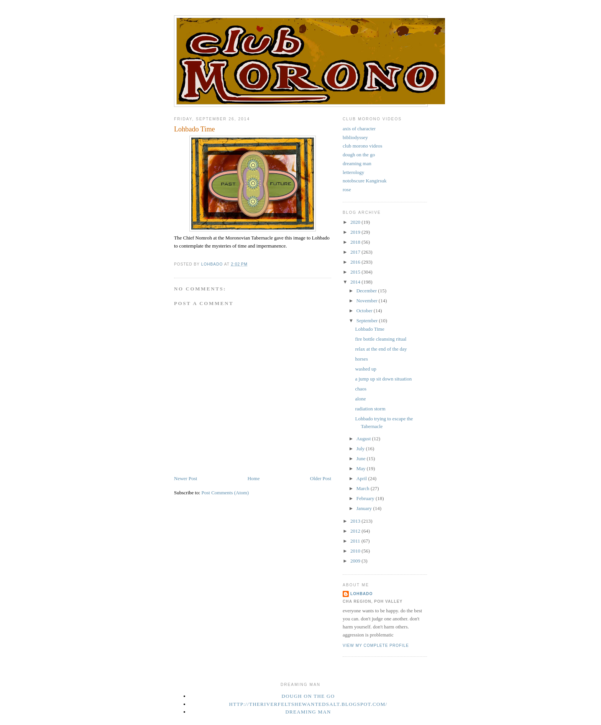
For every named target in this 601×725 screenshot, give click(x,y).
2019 (355, 232)
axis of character (359, 128)
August (364, 438)
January (364, 508)
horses (361, 359)
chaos (360, 389)
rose (347, 189)
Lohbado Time (369, 329)
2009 (355, 561)
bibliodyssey (355, 137)
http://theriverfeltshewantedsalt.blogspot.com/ (308, 704)
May (361, 468)
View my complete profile (376, 645)
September (367, 320)
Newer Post (185, 478)
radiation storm (370, 409)
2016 (355, 262)
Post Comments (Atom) (225, 492)
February (366, 498)
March (363, 488)
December (367, 291)
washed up (365, 369)
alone (360, 399)
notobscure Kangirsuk (364, 181)
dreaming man (357, 163)
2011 (355, 541)
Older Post (320, 478)
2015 (355, 272)
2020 (355, 222)
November (367, 300)
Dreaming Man (308, 712)
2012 (355, 531)
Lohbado (361, 594)
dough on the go (359, 154)
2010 (355, 551)
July (361, 448)
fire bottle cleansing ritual (380, 339)
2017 (355, 252)
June (361, 458)
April (362, 478)
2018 (355, 242)
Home (254, 478)
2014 (355, 282)
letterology (353, 172)
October (365, 310)
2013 (355, 521)
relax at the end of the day (381, 349)
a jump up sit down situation (383, 379)
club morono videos (362, 146)
